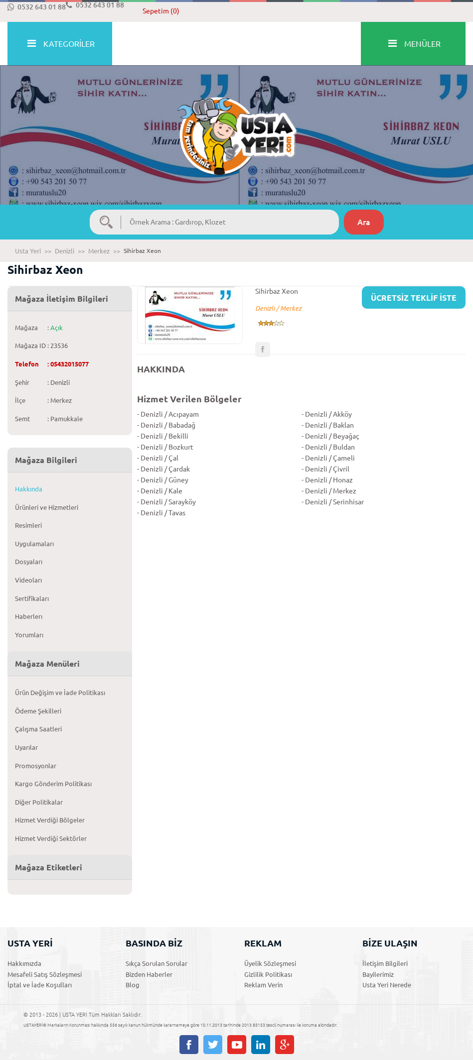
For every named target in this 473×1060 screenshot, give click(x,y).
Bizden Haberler (149, 974)
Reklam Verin (263, 984)
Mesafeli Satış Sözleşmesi (44, 974)
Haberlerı (28, 616)
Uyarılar (26, 747)
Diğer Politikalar (39, 802)
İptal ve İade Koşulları (39, 984)
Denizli (64, 250)
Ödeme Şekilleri (38, 710)
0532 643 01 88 (36, 7)
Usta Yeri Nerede (386, 984)
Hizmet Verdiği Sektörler (51, 838)
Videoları (28, 580)
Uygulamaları (34, 543)
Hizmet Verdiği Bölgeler (50, 820)
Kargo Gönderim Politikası (53, 783)
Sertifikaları (32, 598)
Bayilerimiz (378, 974)
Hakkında (28, 488)
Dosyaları (28, 561)
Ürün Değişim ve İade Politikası (60, 692)
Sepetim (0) (161, 11)
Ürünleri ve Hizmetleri (46, 507)
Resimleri (28, 525)
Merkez (99, 250)
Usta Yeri (28, 250)
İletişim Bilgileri (385, 963)
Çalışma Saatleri (38, 728)
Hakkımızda (24, 963)
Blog (133, 984)
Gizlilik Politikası (268, 974)
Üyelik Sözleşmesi (270, 963)
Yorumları (29, 634)
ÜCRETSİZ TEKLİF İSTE (414, 297)
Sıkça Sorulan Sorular (156, 963)
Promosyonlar (35, 765)
